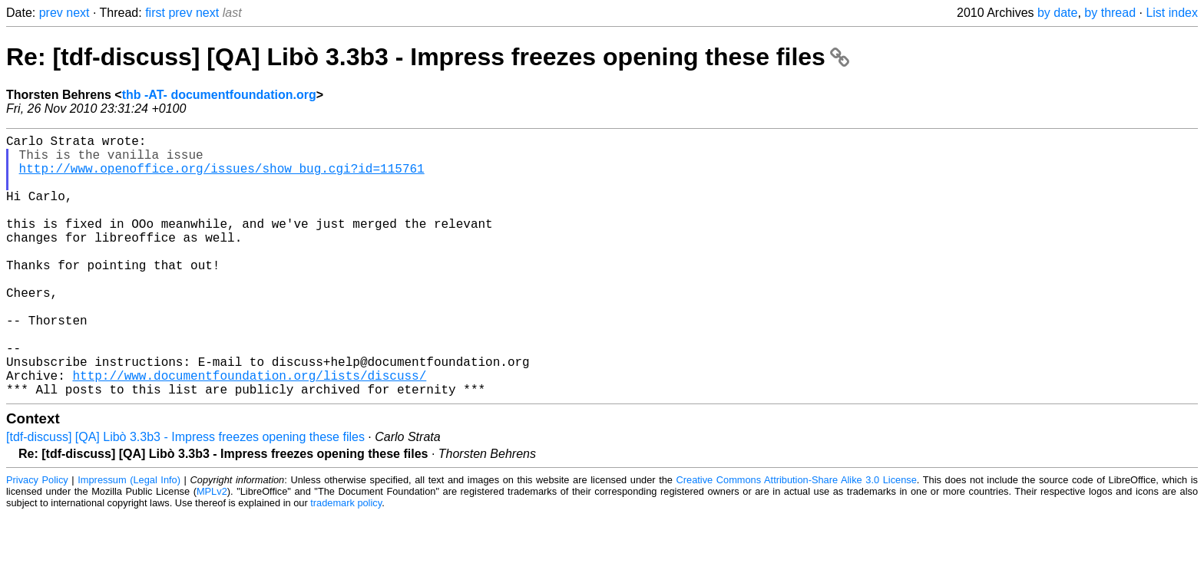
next (77, 12)
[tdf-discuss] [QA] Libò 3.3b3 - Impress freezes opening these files (185, 495)
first (155, 12)
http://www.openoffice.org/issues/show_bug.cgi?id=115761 (222, 177)
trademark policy (346, 561)
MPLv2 (212, 549)
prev (51, 12)
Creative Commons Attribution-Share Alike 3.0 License (796, 538)
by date (1057, 12)
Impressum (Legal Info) (129, 538)
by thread (1110, 12)
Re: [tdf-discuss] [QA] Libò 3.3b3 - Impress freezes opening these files (427, 57)
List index (1172, 12)
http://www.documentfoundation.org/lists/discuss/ (249, 430)
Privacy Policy (37, 538)
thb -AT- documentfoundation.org (219, 94)
